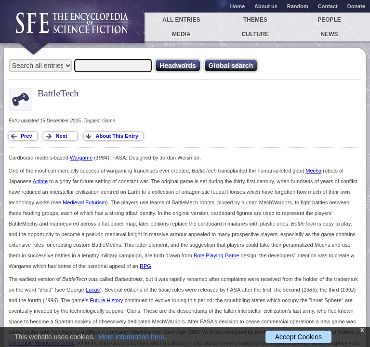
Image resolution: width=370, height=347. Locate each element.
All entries (181, 19)
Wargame (81, 157)
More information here (131, 337)
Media (181, 34)
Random (297, 6)
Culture (255, 34)
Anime (40, 181)
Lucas (93, 290)
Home (237, 6)
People (329, 19)
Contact (328, 6)
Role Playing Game (216, 255)
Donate (356, 6)
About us (266, 6)
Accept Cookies (298, 337)
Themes (255, 19)
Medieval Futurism (84, 202)
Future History (106, 300)
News (329, 34)
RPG (145, 266)
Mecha (313, 171)
